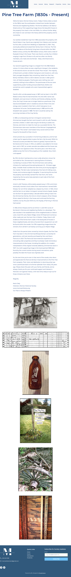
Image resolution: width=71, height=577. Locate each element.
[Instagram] (4, 567)
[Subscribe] (56, 559)
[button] (46, 4)
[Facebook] (1, 567)
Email (46, 551)
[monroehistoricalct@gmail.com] (11, 561)
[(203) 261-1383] (11, 558)
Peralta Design (42, 573)
